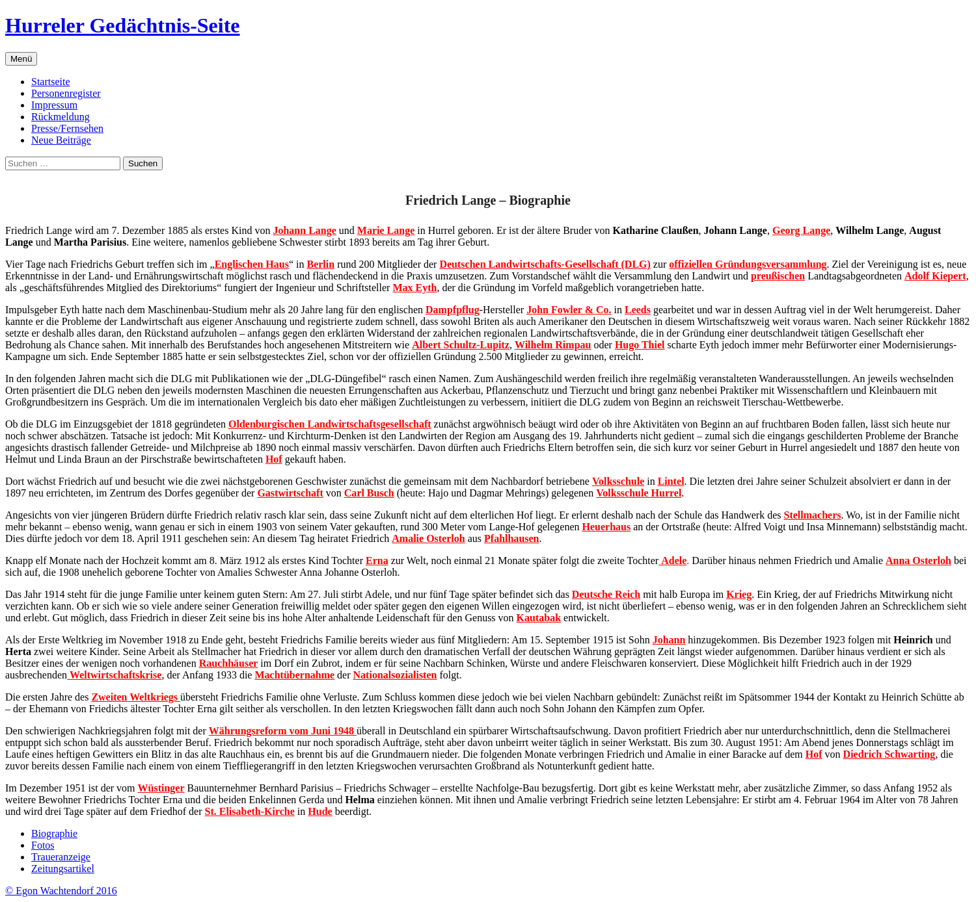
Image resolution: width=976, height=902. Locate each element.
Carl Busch (369, 492)
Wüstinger (161, 787)
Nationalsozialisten (395, 674)
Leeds (638, 309)
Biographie (54, 833)
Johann (669, 639)
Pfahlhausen (511, 538)
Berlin (320, 264)
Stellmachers (812, 515)
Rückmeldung (60, 116)
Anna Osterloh (918, 560)
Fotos (43, 845)
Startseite (50, 81)
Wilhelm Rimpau (553, 344)
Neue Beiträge (61, 140)
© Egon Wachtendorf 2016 (61, 890)
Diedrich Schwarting (889, 754)
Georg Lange (801, 230)
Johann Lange (304, 230)
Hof (814, 754)
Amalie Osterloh (428, 538)
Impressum (54, 104)
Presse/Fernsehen (67, 128)
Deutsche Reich (606, 594)
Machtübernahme (294, 674)
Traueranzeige (60, 856)
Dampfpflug (453, 309)
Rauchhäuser (228, 663)
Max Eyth (414, 287)
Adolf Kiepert (935, 275)
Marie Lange (385, 230)
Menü (21, 59)
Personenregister (66, 93)
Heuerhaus (606, 526)
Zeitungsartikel (62, 868)
